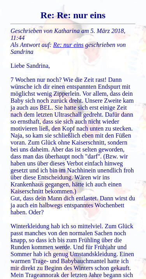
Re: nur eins (68, 44)
